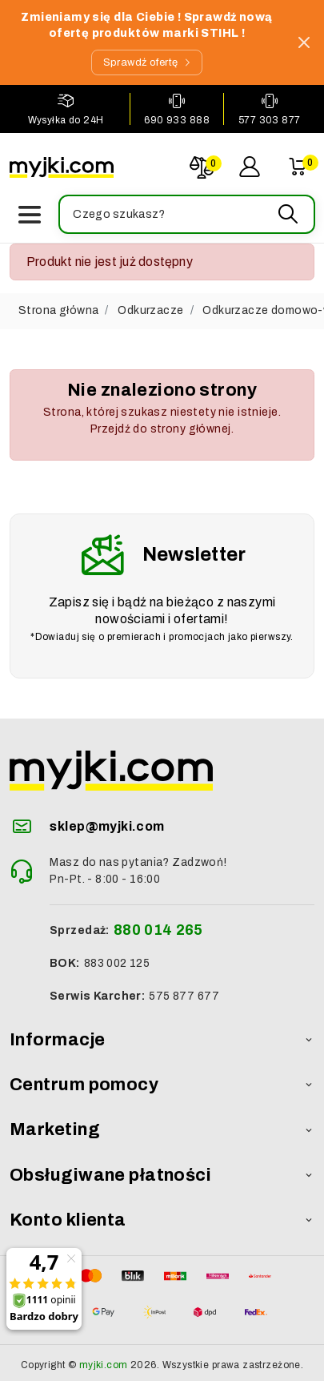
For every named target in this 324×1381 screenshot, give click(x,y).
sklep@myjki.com (107, 826)
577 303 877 (269, 120)
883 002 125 (117, 963)
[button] (186, 214)
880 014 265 (158, 930)
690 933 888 (177, 120)
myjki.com (103, 1365)
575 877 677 (184, 996)
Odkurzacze (150, 310)
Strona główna (58, 310)
